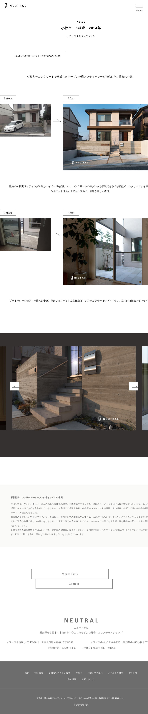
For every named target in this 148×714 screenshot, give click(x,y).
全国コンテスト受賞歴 (59, 676)
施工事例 (38, 676)
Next (128, 395)
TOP (27, 676)
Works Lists (70, 577)
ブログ (79, 676)
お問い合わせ (88, 683)
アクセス (133, 676)
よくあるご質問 (115, 676)
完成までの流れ (95, 676)
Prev (20, 395)
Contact (74, 587)
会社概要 (72, 683)
